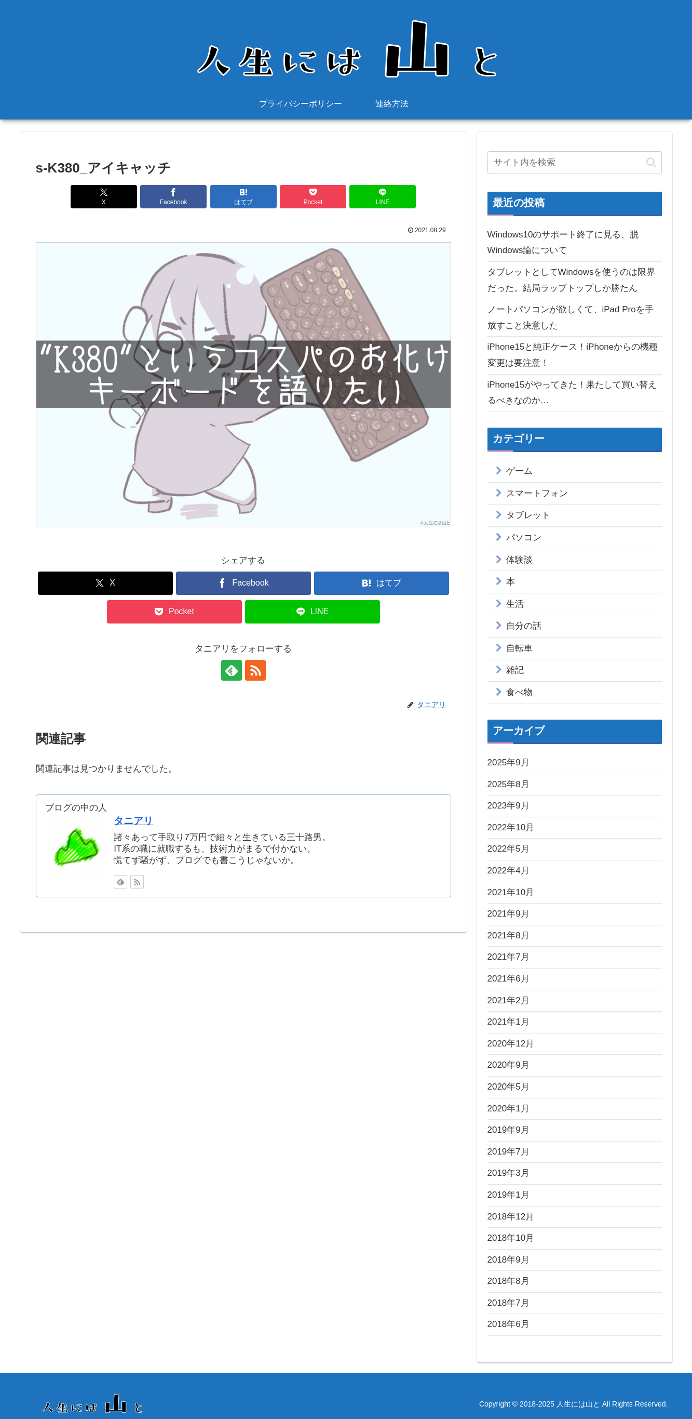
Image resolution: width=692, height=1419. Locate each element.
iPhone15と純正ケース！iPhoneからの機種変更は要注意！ (572, 355)
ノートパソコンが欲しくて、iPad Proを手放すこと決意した (570, 317)
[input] (574, 162)
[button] (651, 162)
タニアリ (133, 820)
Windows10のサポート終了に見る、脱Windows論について (563, 243)
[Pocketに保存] (313, 196)
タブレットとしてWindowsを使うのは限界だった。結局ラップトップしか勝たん (571, 280)
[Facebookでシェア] (173, 196)
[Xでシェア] (104, 196)
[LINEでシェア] (382, 196)
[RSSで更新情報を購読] (255, 670)
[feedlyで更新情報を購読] (231, 670)
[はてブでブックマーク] (243, 196)
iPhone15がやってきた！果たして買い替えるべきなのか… (572, 393)
